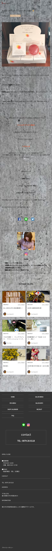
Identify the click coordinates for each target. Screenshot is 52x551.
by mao (9, 343)
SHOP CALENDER (13, 409)
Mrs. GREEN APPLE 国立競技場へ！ (13, 308)
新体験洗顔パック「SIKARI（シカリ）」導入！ (36, 338)
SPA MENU (13, 403)
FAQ (12, 415)
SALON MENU (39, 397)
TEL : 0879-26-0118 (26, 441)
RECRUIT (39, 409)
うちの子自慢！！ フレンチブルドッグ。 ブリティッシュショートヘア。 (13, 338)
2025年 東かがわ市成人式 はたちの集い (38, 367)
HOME (13, 397)
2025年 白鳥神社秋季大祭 (34, 308)
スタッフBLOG (21, 304)
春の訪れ (5, 366)
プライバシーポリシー (7, 547)
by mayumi (10, 314)
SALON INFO (39, 403)
